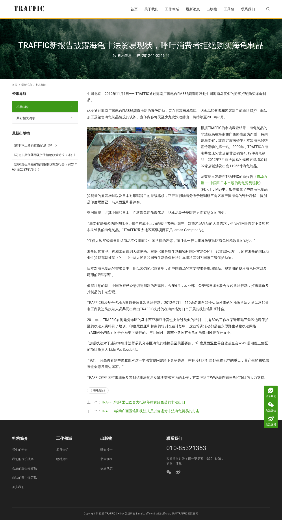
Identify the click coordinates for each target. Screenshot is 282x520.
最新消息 (193, 9)
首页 (134, 9)
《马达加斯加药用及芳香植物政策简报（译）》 (44, 155)
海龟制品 (99, 390)
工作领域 (172, 9)
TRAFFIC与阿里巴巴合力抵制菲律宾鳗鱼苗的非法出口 (143, 402)
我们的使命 (20, 449)
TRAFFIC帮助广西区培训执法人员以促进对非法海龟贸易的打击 (150, 411)
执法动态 (106, 468)
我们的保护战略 (23, 459)
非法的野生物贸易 (24, 477)
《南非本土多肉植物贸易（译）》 (35, 145)
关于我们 (151, 9)
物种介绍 (62, 459)
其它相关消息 (26, 118)
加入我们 (18, 487)
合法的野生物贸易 (24, 468)
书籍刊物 (106, 459)
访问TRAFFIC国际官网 (185, 513)
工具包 (229, 9)
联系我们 (248, 9)
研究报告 (106, 449)
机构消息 (125, 56)
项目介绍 (62, 449)
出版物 (211, 9)
